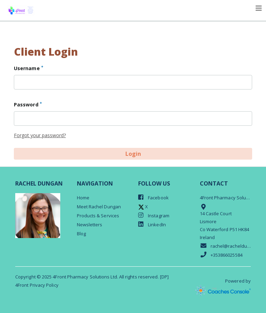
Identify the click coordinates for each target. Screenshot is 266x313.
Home (83, 198)
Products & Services (98, 215)
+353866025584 (221, 255)
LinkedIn (152, 224)
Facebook (153, 197)
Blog (81, 233)
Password (28, 104)
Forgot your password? (40, 135)
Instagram (153, 215)
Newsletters (90, 224)
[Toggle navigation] (258, 8)
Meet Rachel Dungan (99, 206)
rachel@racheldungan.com (225, 246)
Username (28, 68)
